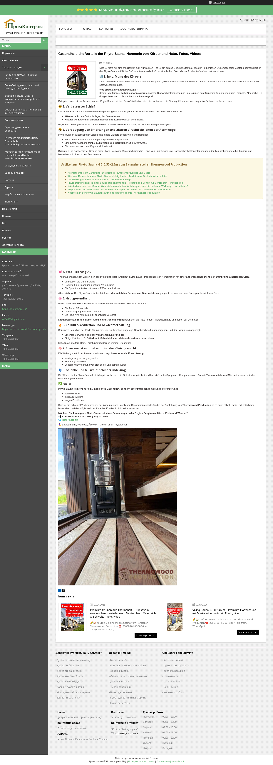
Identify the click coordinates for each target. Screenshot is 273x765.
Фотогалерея (10, 60)
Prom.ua (154, 758)
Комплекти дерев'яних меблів (128, 665)
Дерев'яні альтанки (68, 697)
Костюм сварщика (174, 670)
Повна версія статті (145, 635)
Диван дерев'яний (121, 687)
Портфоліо (8, 53)
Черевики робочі (174, 692)
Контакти (106, 28)
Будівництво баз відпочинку (74, 660)
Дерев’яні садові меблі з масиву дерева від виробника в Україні (22, 99)
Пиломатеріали (14, 120)
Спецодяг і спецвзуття (18, 165)
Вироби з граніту (14, 172)
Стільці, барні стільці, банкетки (128, 676)
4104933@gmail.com (13, 319)
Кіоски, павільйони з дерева (73, 692)
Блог (4, 223)
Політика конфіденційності (170, 761)
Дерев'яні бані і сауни (69, 670)
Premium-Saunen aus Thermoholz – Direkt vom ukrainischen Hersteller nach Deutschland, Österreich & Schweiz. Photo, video (123, 613)
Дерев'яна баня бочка (70, 676)
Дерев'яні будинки (68, 665)
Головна (65, 28)
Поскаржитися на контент (141, 761)
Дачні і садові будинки (70, 681)
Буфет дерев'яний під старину (128, 697)
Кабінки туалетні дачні (70, 687)
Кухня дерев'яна (120, 703)
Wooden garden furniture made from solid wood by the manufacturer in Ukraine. (23, 155)
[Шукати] (44, 40)
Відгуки (6, 237)
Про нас (6, 230)
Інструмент (11, 201)
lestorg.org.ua (70, 419)
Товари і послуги (12, 67)
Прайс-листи (9, 208)
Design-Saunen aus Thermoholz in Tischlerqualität (23, 111)
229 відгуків (219, 2)
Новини (6, 216)
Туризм (9, 187)
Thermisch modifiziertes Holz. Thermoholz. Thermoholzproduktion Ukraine (22, 141)
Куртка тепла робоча (176, 665)
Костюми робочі (173, 660)
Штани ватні (171, 676)
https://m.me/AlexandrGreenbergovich (24, 329)
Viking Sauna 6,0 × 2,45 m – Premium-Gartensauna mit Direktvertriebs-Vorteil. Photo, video (224, 611)
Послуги (9, 180)
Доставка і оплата (13, 244)
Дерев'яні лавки (119, 670)
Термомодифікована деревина (17, 129)
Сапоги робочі (172, 681)
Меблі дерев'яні (119, 660)
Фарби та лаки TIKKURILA (19, 194)
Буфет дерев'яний (121, 692)
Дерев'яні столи (119, 681)
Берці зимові (171, 687)
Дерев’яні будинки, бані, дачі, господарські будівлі (22, 87)
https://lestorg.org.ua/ (14, 309)
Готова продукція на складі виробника (21, 76)
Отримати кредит (182, 9)
